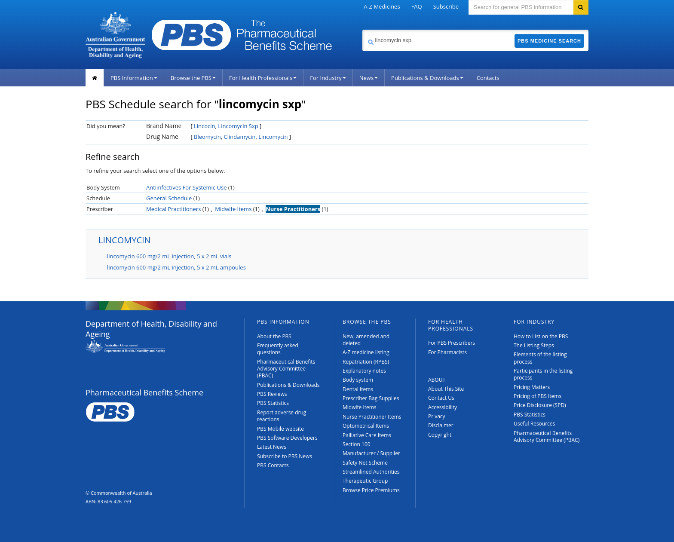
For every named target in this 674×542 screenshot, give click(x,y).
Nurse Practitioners (293, 209)
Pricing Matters (532, 387)
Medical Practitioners (173, 209)
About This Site (446, 388)
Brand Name (163, 126)
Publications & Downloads (427, 78)
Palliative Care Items (367, 435)
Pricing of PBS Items (537, 396)
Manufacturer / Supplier (371, 453)
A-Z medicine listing (366, 352)
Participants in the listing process (543, 374)
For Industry (328, 78)
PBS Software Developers (287, 437)
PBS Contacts (273, 465)
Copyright (439, 434)
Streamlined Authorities (371, 471)
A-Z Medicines (382, 6)
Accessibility (442, 407)
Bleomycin (207, 137)
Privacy (436, 416)
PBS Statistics (273, 403)
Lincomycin (273, 137)
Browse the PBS (193, 78)
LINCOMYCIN (124, 240)
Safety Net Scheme (365, 462)
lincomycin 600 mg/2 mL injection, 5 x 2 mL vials (169, 256)
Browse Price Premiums (371, 490)
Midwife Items (233, 209)
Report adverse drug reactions (281, 416)
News (368, 78)
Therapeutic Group (365, 480)
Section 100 (357, 444)
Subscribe (446, 6)
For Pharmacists (447, 352)
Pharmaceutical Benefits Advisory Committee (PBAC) (286, 369)
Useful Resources (534, 423)
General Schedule (169, 198)
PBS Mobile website (280, 428)
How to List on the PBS (541, 336)
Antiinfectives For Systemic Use (186, 187)
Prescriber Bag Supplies (371, 398)
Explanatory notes (364, 370)
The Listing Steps (534, 345)
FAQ (416, 6)
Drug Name (162, 136)
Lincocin (204, 126)
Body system (358, 379)
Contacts (488, 78)
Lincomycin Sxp (238, 126)
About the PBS (274, 336)
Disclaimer (440, 425)
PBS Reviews (272, 394)
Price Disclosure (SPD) (540, 405)
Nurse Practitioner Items (372, 416)
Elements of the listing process (540, 358)
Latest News (271, 446)
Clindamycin (240, 137)
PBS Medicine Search (549, 40)
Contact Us (441, 397)
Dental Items (358, 389)
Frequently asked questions (277, 349)
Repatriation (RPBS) (366, 361)
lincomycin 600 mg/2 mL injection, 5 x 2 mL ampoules (176, 267)
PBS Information (133, 78)
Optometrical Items (366, 425)
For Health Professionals (263, 78)
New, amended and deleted (366, 340)
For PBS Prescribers (451, 342)
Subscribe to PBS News (284, 456)
